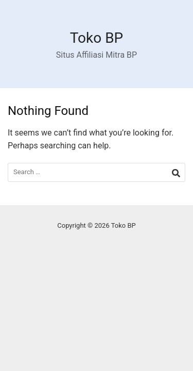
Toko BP (97, 37)
